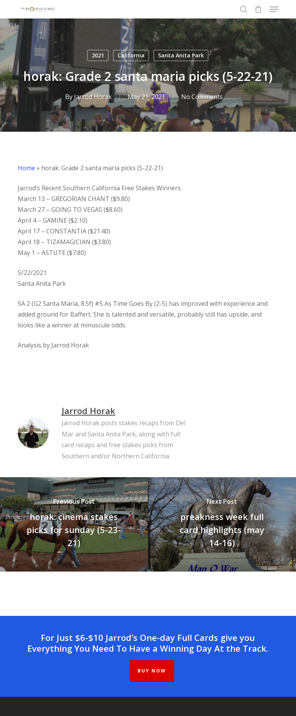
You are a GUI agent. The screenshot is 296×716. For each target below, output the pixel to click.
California (131, 55)
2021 (98, 55)
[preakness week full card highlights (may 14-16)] (222, 524)
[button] (274, 9)
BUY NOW (152, 670)
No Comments (202, 96)
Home (26, 168)
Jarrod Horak (93, 96)
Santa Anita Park (181, 55)
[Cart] (258, 9)
